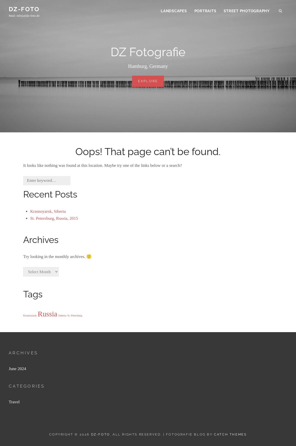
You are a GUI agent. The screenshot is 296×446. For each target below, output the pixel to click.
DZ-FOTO (24, 9)
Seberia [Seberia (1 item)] (62, 315)
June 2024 (17, 368)
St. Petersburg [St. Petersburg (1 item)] (74, 315)
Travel (14, 402)
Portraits (205, 11)
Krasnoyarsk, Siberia (48, 211)
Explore (151, 82)
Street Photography (247, 11)
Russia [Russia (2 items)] (47, 314)
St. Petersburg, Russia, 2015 (54, 218)
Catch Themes (230, 434)
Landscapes (174, 11)
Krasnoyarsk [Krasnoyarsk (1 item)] (30, 315)
